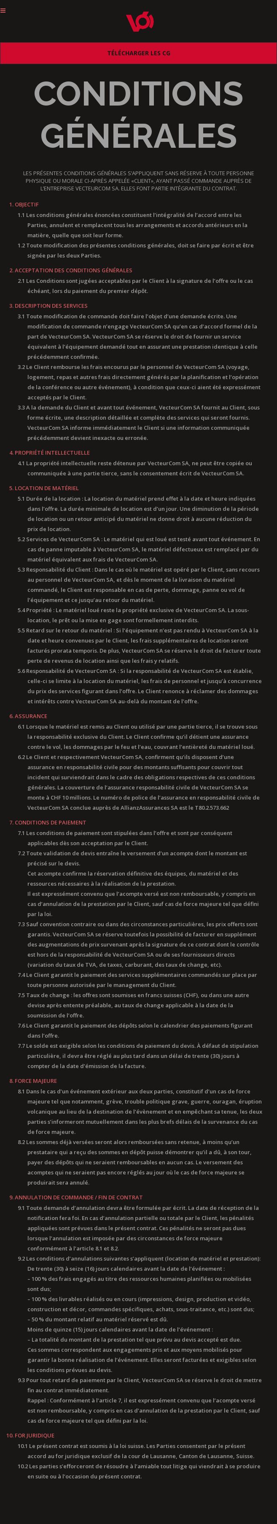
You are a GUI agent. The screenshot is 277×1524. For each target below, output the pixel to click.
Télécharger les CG (138, 53)
